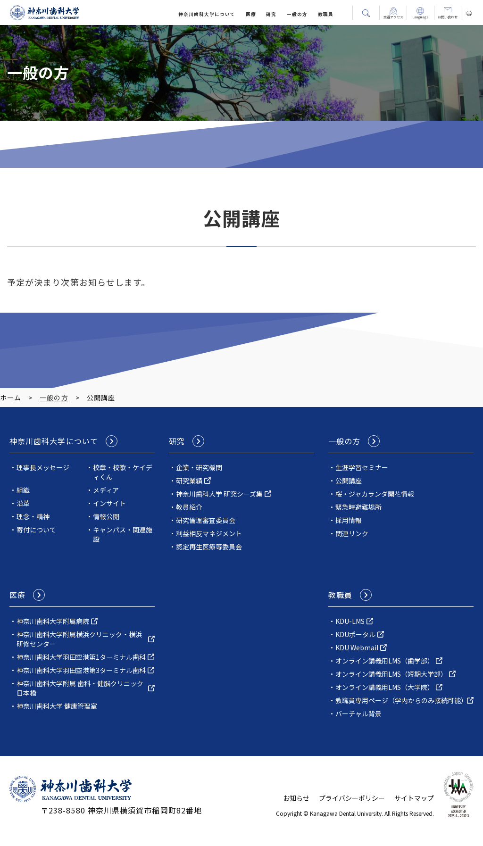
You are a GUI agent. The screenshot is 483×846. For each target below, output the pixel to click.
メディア (106, 490)
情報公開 (106, 516)
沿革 (23, 503)
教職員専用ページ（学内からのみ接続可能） (401, 700)
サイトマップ (414, 798)
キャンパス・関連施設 (122, 534)
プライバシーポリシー (352, 798)
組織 (23, 490)
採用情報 (348, 520)
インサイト (109, 503)
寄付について (36, 529)
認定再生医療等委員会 (209, 546)
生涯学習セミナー (361, 467)
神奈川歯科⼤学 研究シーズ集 (219, 493)
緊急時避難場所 (358, 507)
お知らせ (296, 798)
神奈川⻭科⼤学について (207, 14)
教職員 (325, 14)
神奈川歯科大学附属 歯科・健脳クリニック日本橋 (80, 688)
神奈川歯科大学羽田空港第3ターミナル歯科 (81, 670)
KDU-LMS (350, 621)
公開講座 (348, 480)
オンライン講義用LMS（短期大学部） (391, 674)
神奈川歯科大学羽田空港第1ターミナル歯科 (81, 657)
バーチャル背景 (358, 713)
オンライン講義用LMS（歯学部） (384, 660)
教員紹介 (189, 507)
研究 (271, 14)
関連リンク (351, 533)
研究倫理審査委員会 (205, 520)
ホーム (10, 397)
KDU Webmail (356, 647)
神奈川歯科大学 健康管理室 (57, 706)
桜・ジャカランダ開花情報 (374, 493)
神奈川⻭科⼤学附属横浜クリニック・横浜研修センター (79, 639)
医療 (251, 14)
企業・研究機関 (199, 467)
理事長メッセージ (43, 467)
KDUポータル (355, 634)
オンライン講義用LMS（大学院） (384, 687)
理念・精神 (33, 516)
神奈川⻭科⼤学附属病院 (53, 621)
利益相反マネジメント (209, 533)
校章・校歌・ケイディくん (122, 472)
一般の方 (297, 14)
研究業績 (189, 480)
